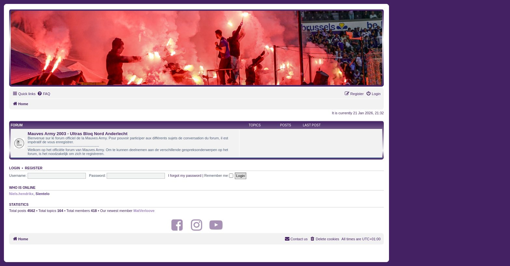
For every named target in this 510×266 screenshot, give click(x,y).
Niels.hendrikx (21, 194)
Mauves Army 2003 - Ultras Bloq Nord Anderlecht (78, 133)
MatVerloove (143, 211)
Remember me (218, 175)
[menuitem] (43, 94)
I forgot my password (184, 175)
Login (14, 168)
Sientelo (42, 194)
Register (34, 168)
